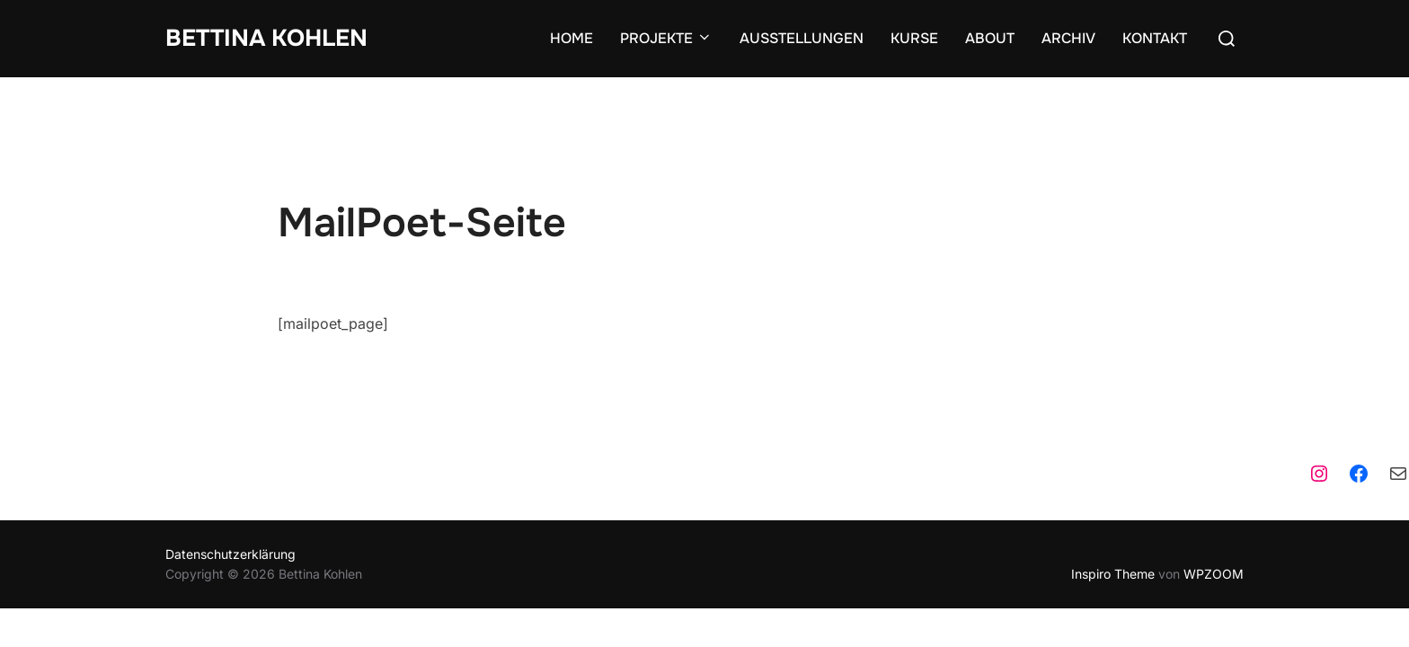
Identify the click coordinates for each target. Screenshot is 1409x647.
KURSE (914, 38)
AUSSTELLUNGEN (802, 38)
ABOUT (990, 38)
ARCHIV (1068, 38)
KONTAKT (1154, 38)
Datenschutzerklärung (230, 476)
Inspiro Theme (1113, 496)
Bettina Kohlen (266, 38)
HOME (571, 38)
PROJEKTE (666, 38)
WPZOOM (1213, 496)
